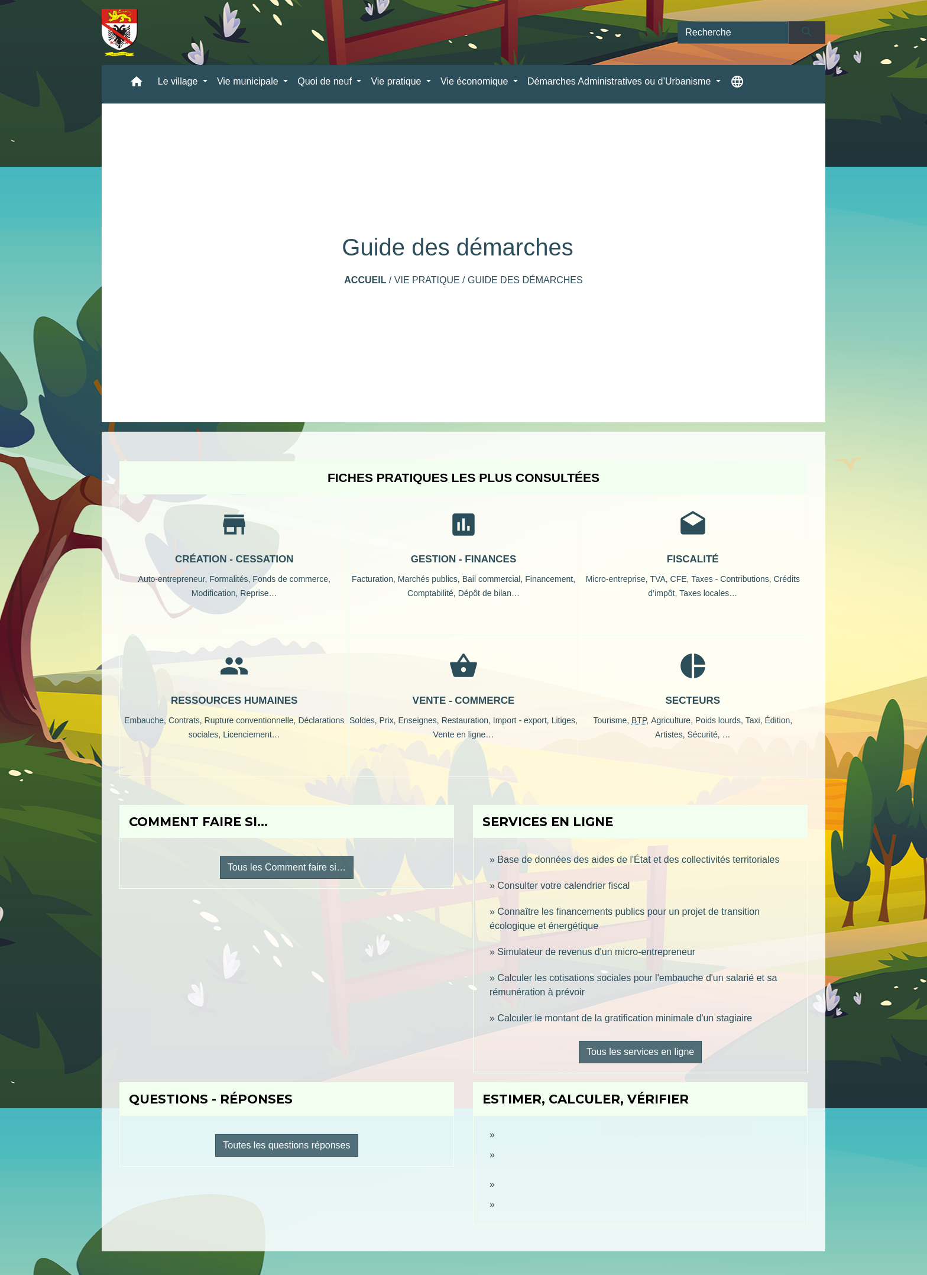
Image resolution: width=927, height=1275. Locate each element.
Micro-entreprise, (618, 579)
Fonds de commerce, (291, 579)
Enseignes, (419, 720)
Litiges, (565, 720)
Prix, (389, 720)
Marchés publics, (430, 579)
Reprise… (258, 593)
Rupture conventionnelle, (252, 720)
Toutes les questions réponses (286, 1145)
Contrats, (186, 720)
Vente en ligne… (463, 734)
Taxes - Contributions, (732, 579)
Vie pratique (427, 280)
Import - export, (522, 720)
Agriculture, (673, 720)
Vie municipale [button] (249, 81)
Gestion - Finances (464, 559)
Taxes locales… (708, 593)
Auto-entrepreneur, (174, 579)
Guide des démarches (525, 280)
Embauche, (146, 720)
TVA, (660, 579)
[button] (136, 84)
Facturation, (375, 579)
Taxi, (755, 720)
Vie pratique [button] (397, 81)
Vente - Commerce (464, 700)
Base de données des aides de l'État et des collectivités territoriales (638, 860)
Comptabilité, (432, 593)
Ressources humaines (234, 700)
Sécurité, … (708, 734)
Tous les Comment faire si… (287, 867)
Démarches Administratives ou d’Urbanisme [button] (620, 81)
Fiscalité (693, 559)
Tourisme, (612, 720)
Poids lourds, (720, 720)
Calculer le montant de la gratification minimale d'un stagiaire (624, 1018)
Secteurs (693, 700)
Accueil (365, 280)
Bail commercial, (494, 579)
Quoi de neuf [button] (325, 81)
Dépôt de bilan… (489, 593)
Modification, (216, 593)
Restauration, (467, 720)
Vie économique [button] (475, 81)
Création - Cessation (234, 559)
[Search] (733, 32)
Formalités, (230, 579)
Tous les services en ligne (640, 1052)
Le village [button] (179, 81)
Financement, (550, 579)
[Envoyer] (807, 32)
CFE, (681, 579)
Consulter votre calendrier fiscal (563, 886)
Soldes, (364, 720)
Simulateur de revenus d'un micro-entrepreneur (596, 952)
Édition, (778, 720)
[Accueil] (120, 32)
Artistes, (671, 734)
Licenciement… (251, 734)
